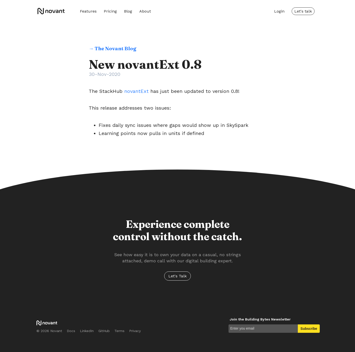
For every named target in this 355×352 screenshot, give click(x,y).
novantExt (136, 91)
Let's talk (303, 11)
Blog (128, 11)
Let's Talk (177, 276)
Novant (52, 11)
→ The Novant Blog (112, 48)
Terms (119, 331)
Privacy (135, 331)
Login (279, 11)
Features (88, 11)
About (145, 11)
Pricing (110, 11)
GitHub (104, 331)
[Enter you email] (263, 328)
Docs (71, 331)
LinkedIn (87, 331)
